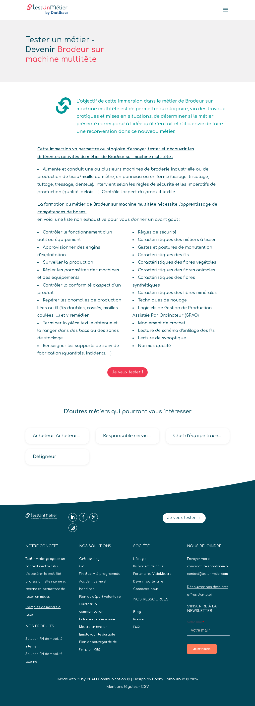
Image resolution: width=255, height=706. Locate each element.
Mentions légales (122, 687)
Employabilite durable (97, 634)
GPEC (83, 566)
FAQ (136, 627)
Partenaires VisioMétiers (152, 574)
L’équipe (139, 559)
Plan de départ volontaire (100, 596)
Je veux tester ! (127, 372)
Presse (138, 619)
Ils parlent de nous (148, 566)
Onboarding (89, 559)
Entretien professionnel (97, 619)
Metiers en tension (93, 627)
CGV (145, 687)
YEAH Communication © (108, 679)
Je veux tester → (184, 518)
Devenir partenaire (148, 581)
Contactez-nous (146, 589)
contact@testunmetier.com (207, 574)
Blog (137, 612)
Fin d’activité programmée (99, 574)
